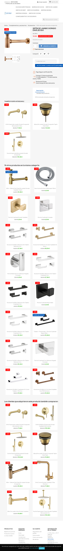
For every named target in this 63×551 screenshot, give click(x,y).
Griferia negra (46, 10)
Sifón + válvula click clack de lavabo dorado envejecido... (18, 483)
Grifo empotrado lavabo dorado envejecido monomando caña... (17, 125)
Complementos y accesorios (26, 16)
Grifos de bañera (33, 10)
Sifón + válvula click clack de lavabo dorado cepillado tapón (18, 189)
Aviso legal (21, 535)
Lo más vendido (8, 535)
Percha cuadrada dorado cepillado (17, 217)
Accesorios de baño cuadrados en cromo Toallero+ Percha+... (18, 390)
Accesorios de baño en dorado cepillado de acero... (45, 245)
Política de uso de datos (13, 3)
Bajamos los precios (9, 531)
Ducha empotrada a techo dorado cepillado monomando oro (45, 512)
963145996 (14, 2)
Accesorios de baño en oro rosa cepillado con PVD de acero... (45, 390)
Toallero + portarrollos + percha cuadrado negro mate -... (45, 332)
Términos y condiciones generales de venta (24, 542)
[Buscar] (50, 19)
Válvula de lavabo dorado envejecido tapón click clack (45, 125)
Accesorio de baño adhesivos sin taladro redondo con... (18, 245)
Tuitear (44, 53)
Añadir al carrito (48, 46)
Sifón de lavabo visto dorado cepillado (17, 511)
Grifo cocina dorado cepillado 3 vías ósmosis (45, 483)
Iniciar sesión (36, 535)
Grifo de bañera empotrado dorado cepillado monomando (45, 425)
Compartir (40, 53)
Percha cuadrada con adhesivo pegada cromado (45, 361)
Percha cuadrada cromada (45, 217)
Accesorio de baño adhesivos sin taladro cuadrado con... (45, 274)
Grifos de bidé (21, 10)
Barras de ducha (38, 7)
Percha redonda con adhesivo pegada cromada (17, 274)
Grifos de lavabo (52, 7)
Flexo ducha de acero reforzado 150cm (45, 188)
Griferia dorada (21, 13)
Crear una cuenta (37, 537)
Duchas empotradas (23, 7)
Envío (20, 533)
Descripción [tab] (39, 90)
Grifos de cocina (35, 13)
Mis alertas (36, 539)
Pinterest (48, 53)
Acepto (42, 548)
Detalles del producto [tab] (43, 93)
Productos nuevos (9, 533)
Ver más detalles (34, 548)
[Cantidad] (35, 46)
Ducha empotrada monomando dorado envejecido (17, 154)
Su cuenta (36, 529)
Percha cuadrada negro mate (45, 302)
